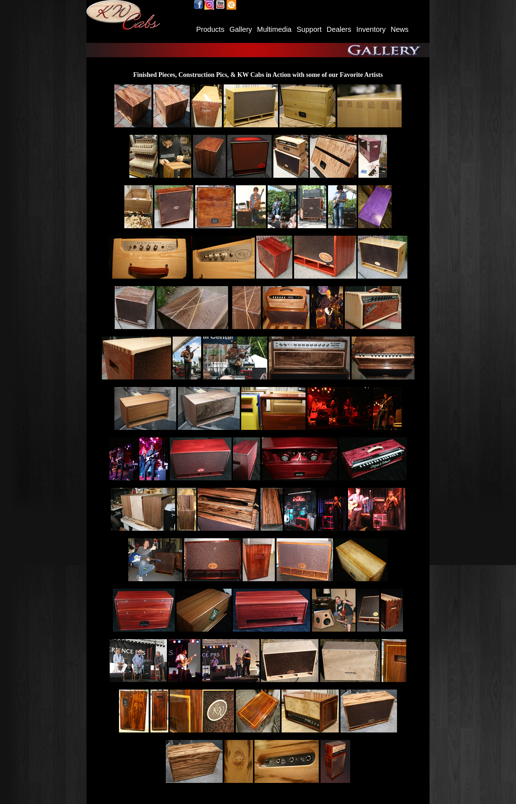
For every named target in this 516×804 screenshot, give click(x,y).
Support (309, 29)
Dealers (339, 29)
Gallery (240, 29)
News (399, 29)
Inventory (371, 29)
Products (210, 29)
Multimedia (274, 29)
